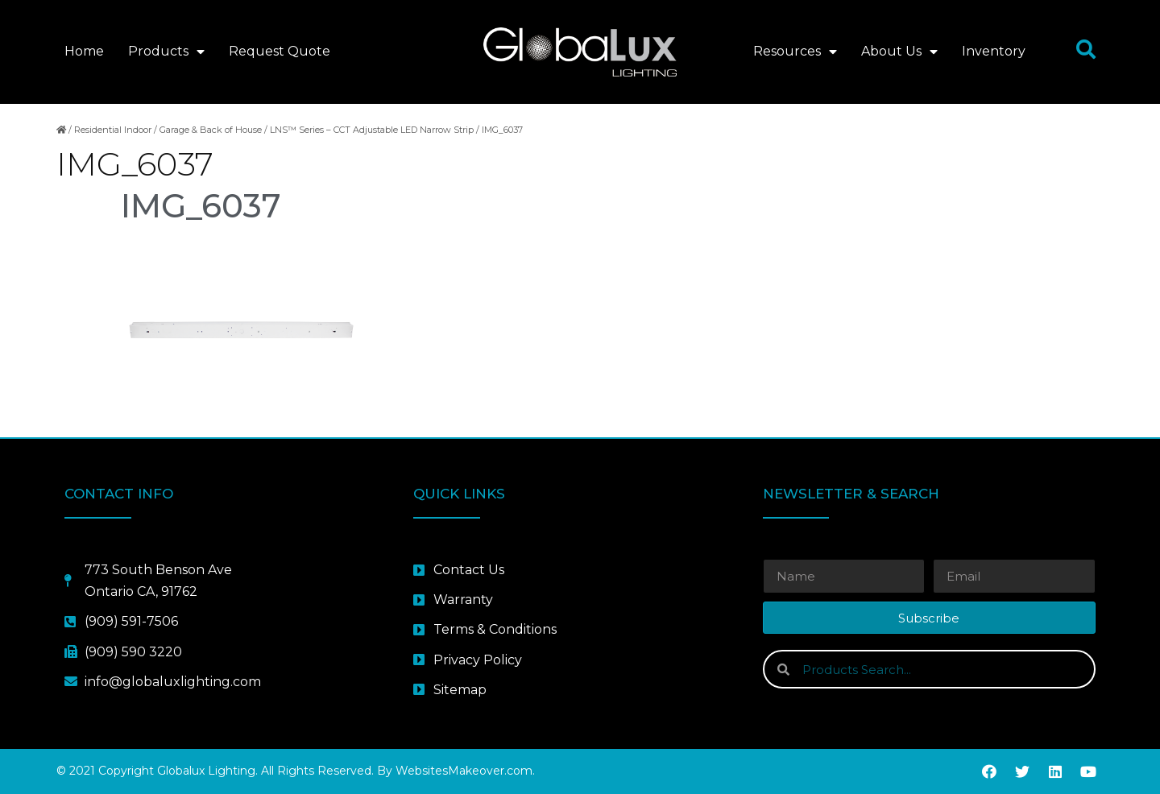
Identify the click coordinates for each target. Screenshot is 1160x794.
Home (84, 51)
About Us (899, 51)
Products (166, 51)
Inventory (993, 51)
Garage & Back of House (211, 129)
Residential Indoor (112, 129)
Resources (795, 51)
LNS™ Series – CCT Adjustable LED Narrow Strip (372, 129)
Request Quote (279, 51)
